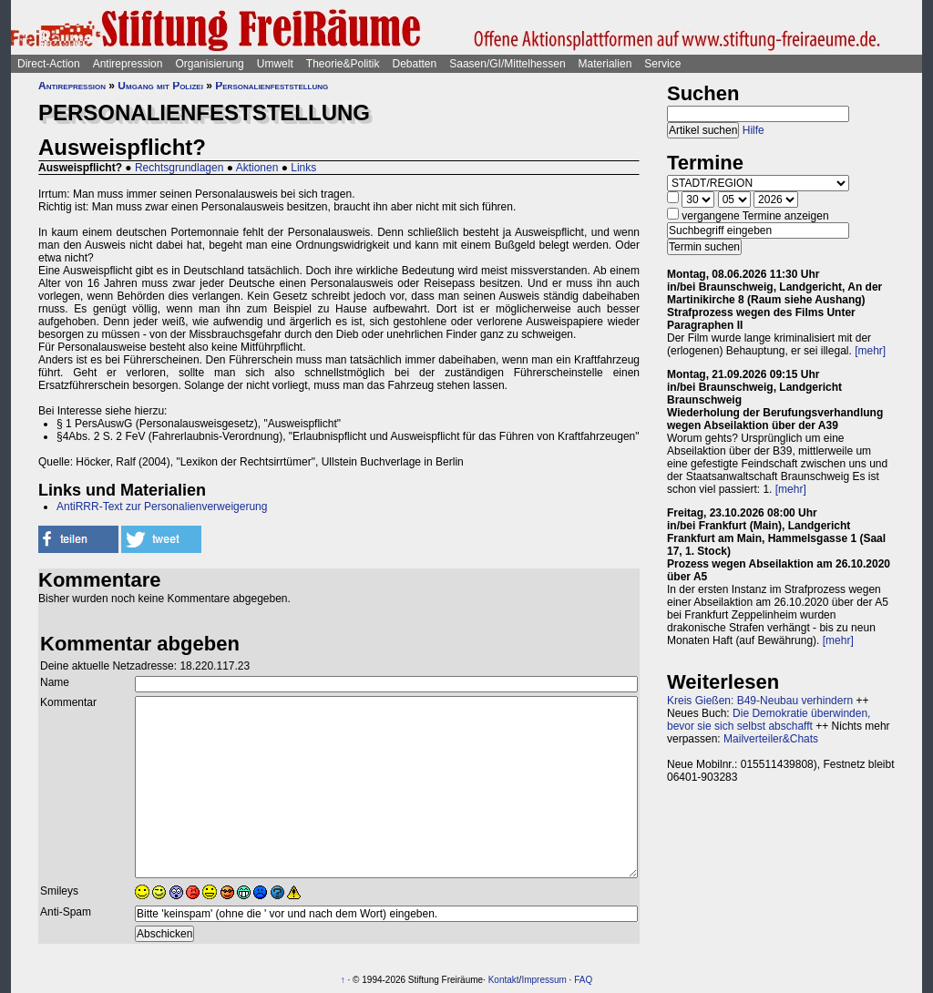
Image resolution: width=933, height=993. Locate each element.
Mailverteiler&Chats (770, 738)
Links (303, 167)
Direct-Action (48, 63)
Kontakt (503, 980)
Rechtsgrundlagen (179, 167)
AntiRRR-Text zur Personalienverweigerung (161, 506)
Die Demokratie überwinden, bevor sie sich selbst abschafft (768, 719)
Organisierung (209, 63)
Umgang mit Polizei (160, 85)
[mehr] (870, 350)
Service (662, 63)
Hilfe (753, 130)
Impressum (543, 980)
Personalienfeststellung (271, 85)
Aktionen (257, 167)
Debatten (415, 63)
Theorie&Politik (343, 63)
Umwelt (275, 63)
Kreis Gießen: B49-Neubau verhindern (760, 700)
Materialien (605, 63)
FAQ (583, 980)
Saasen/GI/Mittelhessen (507, 63)
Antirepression (128, 63)
